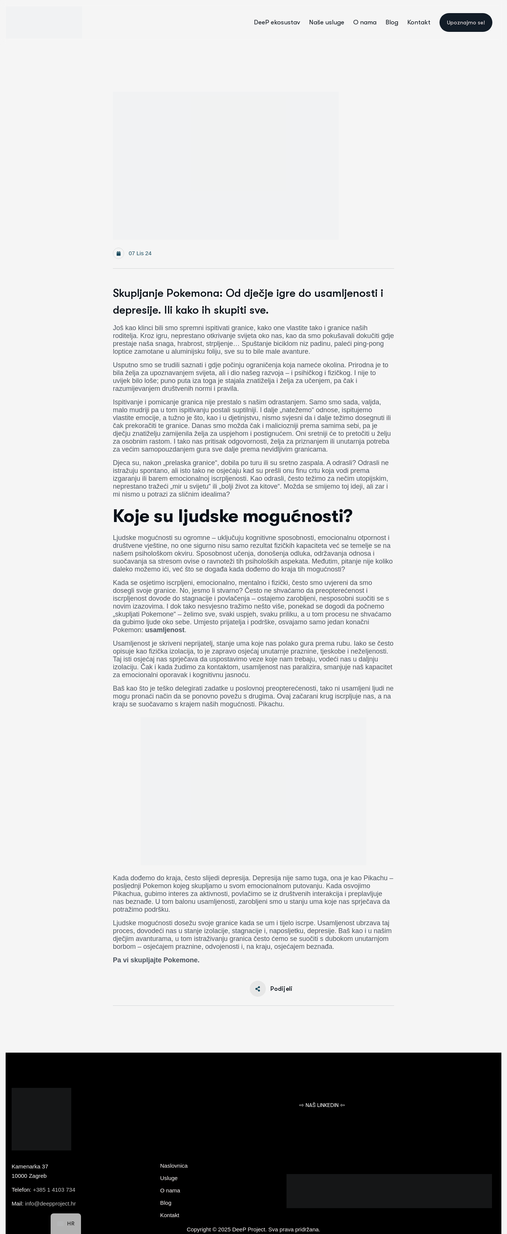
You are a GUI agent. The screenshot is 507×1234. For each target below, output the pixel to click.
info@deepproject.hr (50, 1203)
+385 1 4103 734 (54, 1189)
